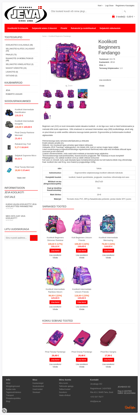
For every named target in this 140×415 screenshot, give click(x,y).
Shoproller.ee (130, 407)
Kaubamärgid (38, 383)
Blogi (8, 401)
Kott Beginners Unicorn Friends (82, 238)
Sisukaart (36, 392)
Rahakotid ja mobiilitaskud (83, 28)
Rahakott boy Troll (23, 144)
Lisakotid (30, 34)
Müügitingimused (13, 386)
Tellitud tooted (64, 389)
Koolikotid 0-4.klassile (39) (19, 45)
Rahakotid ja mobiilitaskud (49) (19, 59)
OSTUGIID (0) (11, 76)
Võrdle (101, 86)
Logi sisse (109, 6)
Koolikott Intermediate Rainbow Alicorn (55, 290)
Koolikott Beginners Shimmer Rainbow (55, 238)
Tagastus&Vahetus (13, 392)
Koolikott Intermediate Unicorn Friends (81, 290)
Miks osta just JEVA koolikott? (21, 218)
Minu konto (63, 383)
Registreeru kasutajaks (125, 6)
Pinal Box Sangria (108, 352)
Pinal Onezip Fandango (81, 352)
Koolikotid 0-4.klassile (18, 28)
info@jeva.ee (95, 401)
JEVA (8, 90)
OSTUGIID (43, 34)
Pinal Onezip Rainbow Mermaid (24, 133)
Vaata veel (21, 178)
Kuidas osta (11, 389)
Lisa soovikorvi (105, 80)
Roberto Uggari (14, 94)
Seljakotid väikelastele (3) (19, 64)
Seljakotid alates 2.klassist (44, 28)
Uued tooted (37, 389)
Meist (8, 383)
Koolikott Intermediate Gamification (24, 110)
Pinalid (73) (11, 55)
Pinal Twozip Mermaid (24, 167)
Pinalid (64, 28)
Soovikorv (63, 392)
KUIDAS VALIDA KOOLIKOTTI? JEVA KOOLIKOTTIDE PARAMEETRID (21, 206)
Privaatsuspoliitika (13, 398)
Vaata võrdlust (65, 395)
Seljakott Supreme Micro (25, 155)
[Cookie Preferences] (4, 410)
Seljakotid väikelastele (110, 28)
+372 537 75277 (96, 397)
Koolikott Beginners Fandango (60, 36)
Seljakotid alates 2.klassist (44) (20, 50)
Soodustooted (38, 386)
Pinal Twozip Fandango (55, 352)
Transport (10, 395)
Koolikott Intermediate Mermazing (108, 238)
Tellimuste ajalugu (66, 386)
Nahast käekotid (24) (16, 68)
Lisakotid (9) (12, 72)
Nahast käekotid (15, 34)
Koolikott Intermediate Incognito (24, 122)
